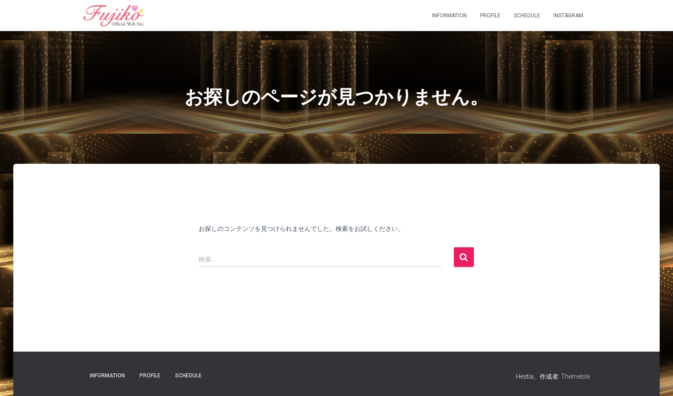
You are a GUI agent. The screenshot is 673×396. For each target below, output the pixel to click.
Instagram (568, 15)
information (449, 15)
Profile (490, 15)
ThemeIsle (575, 376)
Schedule (527, 15)
